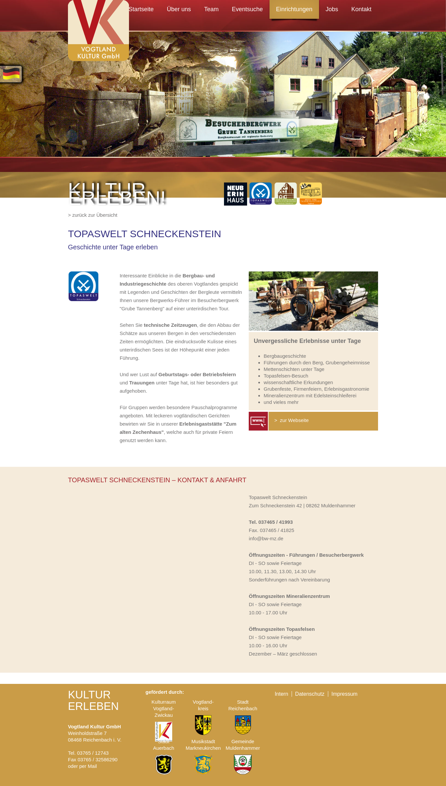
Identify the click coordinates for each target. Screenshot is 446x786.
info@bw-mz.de (266, 538)
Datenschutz (310, 694)
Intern (281, 694)
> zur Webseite (291, 420)
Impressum (345, 694)
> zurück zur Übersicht (92, 215)
